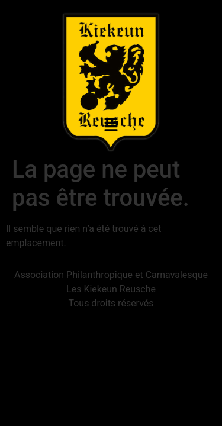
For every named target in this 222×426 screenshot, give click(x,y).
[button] (111, 125)
